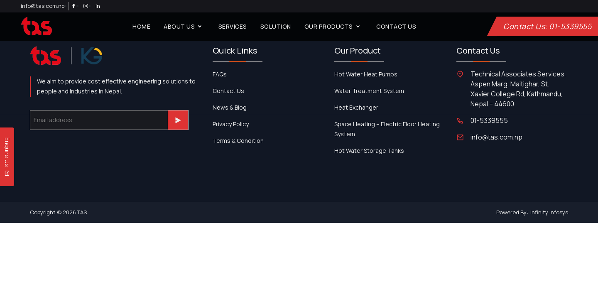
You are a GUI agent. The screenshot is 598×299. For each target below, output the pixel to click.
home (141, 26)
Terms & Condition (238, 141)
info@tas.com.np (42, 6)
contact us (396, 26)
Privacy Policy (231, 124)
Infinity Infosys (549, 212)
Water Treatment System (369, 91)
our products (333, 26)
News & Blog (230, 107)
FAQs (220, 74)
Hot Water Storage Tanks (369, 150)
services (232, 26)
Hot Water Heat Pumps (365, 74)
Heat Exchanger (356, 107)
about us (184, 26)
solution (275, 26)
